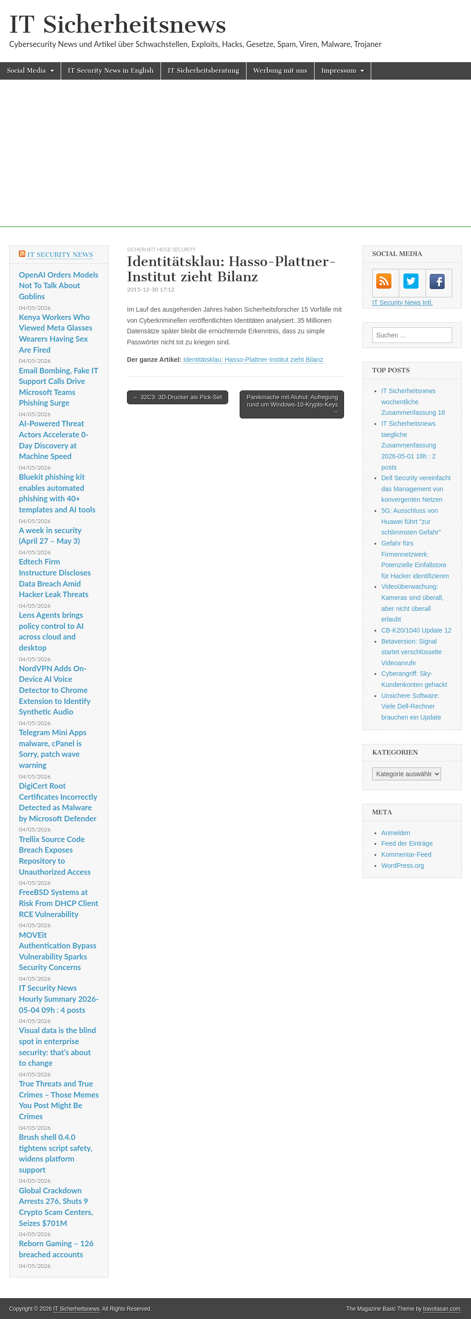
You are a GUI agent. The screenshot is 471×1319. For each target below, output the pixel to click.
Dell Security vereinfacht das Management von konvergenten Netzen (416, 488)
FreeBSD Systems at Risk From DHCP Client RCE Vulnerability (58, 902)
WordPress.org (402, 865)
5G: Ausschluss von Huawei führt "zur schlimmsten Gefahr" (411, 521)
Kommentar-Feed (406, 854)
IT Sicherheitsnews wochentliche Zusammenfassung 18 (413, 401)
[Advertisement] (235, 162)
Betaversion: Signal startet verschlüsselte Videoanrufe (411, 652)
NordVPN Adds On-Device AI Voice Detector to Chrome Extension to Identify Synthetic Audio (55, 690)
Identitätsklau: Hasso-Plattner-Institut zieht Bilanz (253, 359)
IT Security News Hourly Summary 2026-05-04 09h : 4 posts (59, 998)
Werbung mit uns (280, 71)
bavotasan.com (441, 1309)
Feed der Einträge (407, 843)
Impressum (339, 71)
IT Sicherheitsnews (117, 25)
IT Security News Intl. (402, 302)
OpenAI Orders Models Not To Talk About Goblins (58, 285)
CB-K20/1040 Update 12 (416, 630)
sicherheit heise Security (161, 249)
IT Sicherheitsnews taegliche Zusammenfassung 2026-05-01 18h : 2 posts (408, 445)
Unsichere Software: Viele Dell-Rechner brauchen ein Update (411, 706)
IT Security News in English (111, 71)
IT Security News (60, 255)
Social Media (26, 71)
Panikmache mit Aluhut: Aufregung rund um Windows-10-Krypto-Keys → (292, 404)
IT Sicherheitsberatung (203, 71)
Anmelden (395, 833)
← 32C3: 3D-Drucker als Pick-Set (177, 397)
